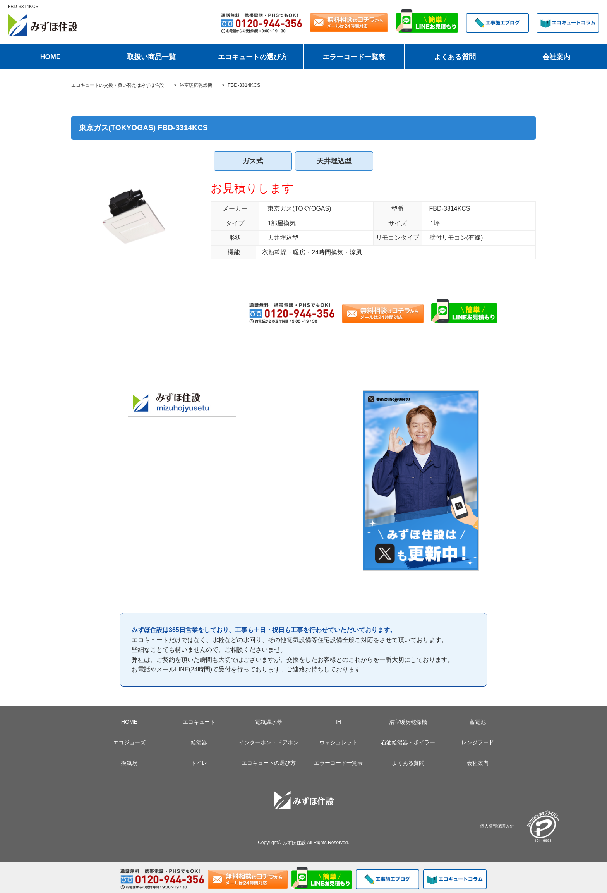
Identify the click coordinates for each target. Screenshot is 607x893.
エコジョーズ (129, 742)
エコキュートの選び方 (253, 57)
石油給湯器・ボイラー (408, 742)
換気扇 (129, 763)
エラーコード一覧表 (353, 57)
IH (338, 722)
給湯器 (199, 742)
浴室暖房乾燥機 (408, 722)
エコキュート (199, 722)
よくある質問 (455, 57)
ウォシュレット (338, 742)
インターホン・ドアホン (268, 742)
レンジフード (477, 742)
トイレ (199, 763)
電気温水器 (268, 722)
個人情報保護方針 (497, 825)
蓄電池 (478, 722)
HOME (50, 57)
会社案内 (556, 57)
